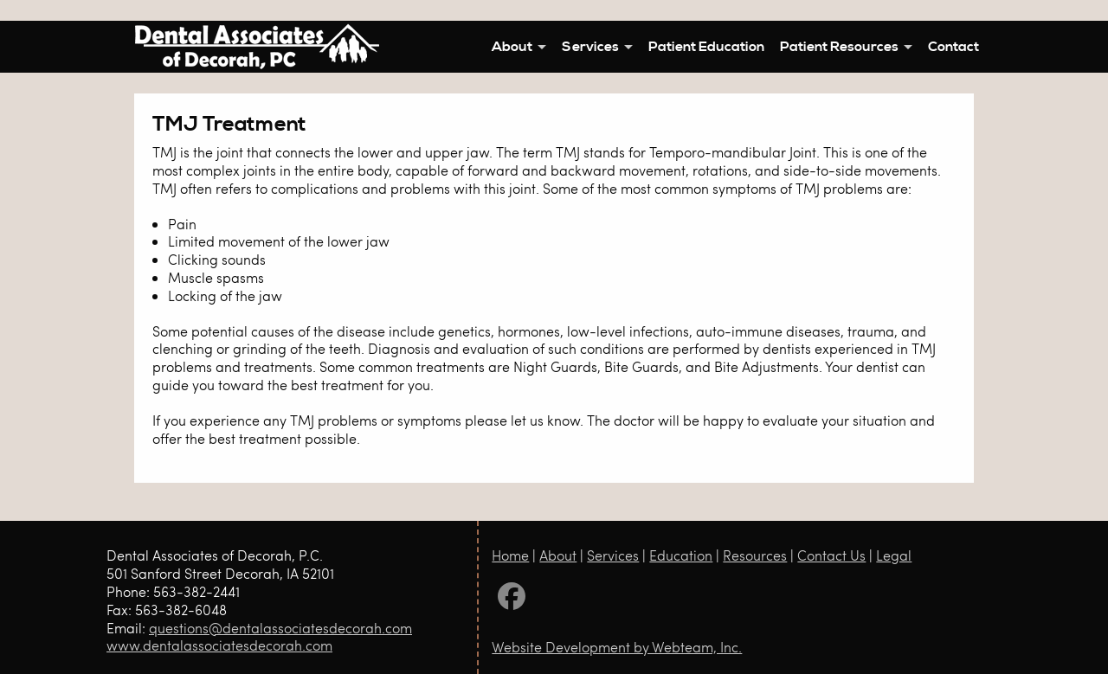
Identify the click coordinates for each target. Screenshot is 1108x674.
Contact (953, 46)
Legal (894, 555)
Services (590, 46)
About (512, 46)
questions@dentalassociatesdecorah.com (280, 628)
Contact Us (831, 555)
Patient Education (706, 46)
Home (510, 555)
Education (680, 555)
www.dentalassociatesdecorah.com (219, 645)
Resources (755, 555)
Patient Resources (839, 46)
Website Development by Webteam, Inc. (617, 647)
